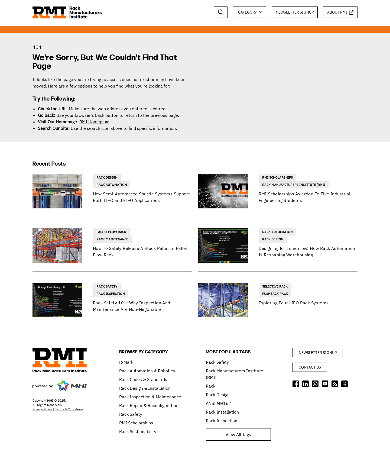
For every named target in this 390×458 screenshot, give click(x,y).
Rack (210, 386)
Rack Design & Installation (145, 388)
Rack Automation (111, 185)
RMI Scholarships (277, 177)
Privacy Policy (42, 409)
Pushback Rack (275, 294)
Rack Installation (222, 412)
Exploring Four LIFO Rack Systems (294, 302)
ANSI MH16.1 (219, 403)
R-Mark (126, 362)
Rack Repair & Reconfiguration (148, 405)
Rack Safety (106, 286)
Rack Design (106, 177)
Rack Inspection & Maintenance (150, 396)
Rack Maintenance (112, 239)
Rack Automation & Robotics (147, 370)
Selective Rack (275, 286)
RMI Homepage (94, 121)
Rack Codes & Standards (143, 379)
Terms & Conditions (69, 409)
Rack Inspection (110, 294)
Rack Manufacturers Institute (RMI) (293, 185)
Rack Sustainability (137, 431)
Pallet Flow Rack (111, 232)
